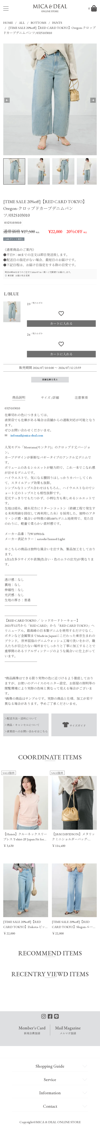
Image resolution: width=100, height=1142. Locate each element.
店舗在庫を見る (50, 379)
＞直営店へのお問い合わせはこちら (26, 731)
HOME (8, 23)
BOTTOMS (38, 23)
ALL (22, 23)
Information (50, 1092)
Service (50, 1079)
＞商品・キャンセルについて (22, 725)
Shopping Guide (50, 1066)
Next (90, 100)
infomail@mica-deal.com (27, 435)
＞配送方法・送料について (20, 718)
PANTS (57, 23)
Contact (50, 1106)
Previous (10, 100)
